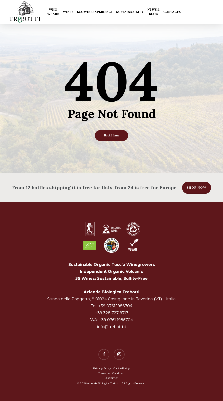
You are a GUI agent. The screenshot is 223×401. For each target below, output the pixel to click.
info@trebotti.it (111, 326)
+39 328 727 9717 (111, 312)
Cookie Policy (121, 368)
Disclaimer (111, 377)
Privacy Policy (102, 368)
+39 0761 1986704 (115, 306)
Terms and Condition (111, 373)
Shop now (197, 187)
